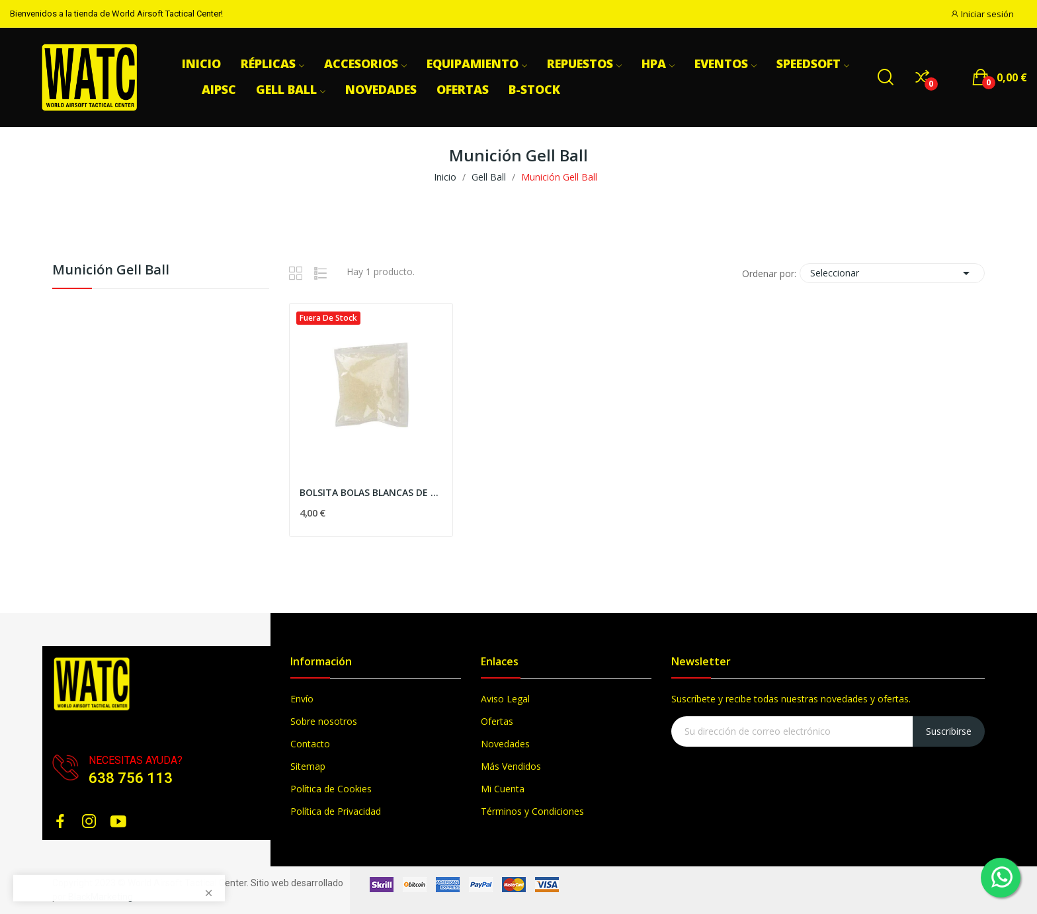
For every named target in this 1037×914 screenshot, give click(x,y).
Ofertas (497, 721)
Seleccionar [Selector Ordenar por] (892, 273)
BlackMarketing (100, 897)
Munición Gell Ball (110, 270)
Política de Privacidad (335, 811)
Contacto (310, 743)
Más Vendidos (511, 766)
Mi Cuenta (502, 788)
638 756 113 (131, 778)
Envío (301, 698)
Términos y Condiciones (532, 811)
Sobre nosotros (323, 721)
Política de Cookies (331, 788)
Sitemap (307, 766)
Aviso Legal (505, 698)
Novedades (505, 743)
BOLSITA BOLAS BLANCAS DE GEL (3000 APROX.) (371, 492)
